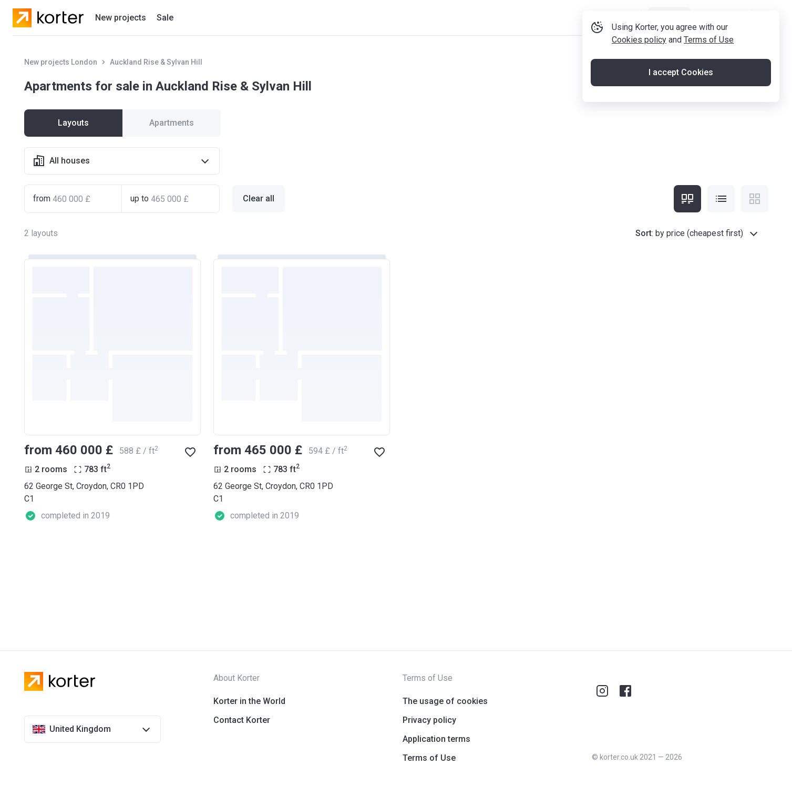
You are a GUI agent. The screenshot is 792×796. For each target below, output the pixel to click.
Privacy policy (429, 720)
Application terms (436, 739)
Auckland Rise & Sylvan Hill (156, 62)
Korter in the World (249, 701)
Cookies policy (639, 75)
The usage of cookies (445, 701)
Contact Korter (241, 720)
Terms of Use (709, 75)
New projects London (60, 62)
